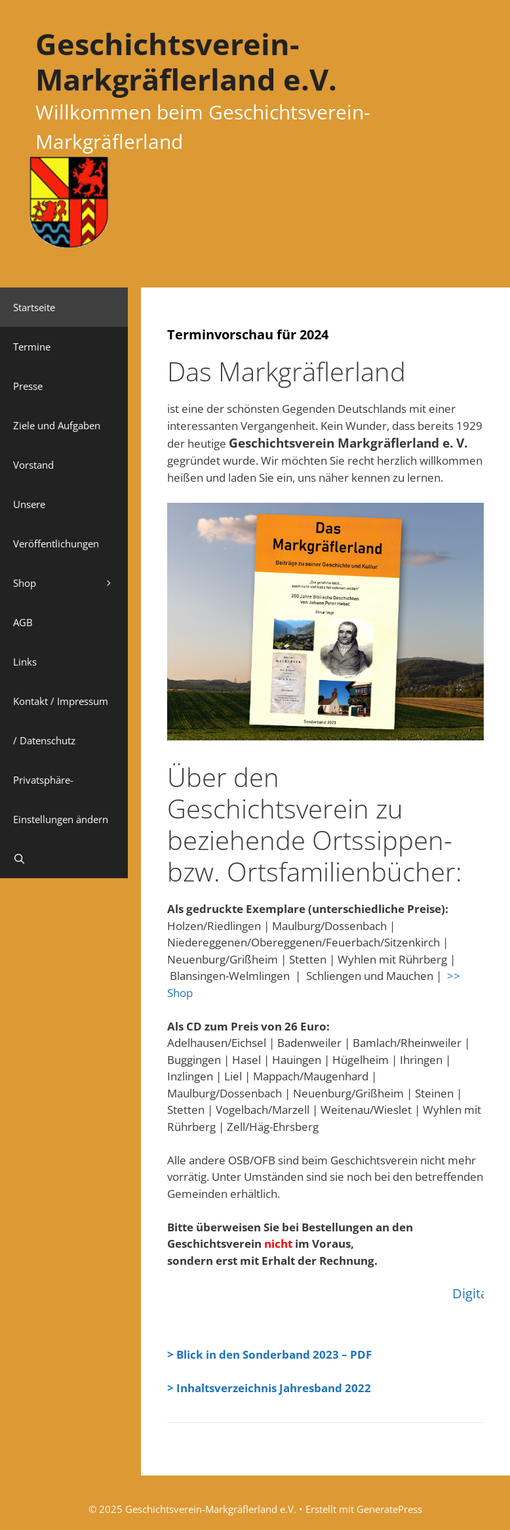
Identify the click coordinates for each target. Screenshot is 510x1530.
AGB (23, 622)
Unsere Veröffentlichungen (56, 524)
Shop (70, 583)
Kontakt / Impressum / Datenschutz (60, 720)
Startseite (34, 307)
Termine (31, 346)
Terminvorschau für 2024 (247, 334)
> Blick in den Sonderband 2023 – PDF (269, 1354)
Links (25, 661)
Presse (28, 386)
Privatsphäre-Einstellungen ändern (60, 799)
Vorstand (33, 464)
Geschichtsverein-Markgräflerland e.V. (186, 61)
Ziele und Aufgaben (56, 425)
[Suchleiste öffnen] (64, 858)
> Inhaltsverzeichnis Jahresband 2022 (269, 1387)
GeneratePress (389, 1509)
